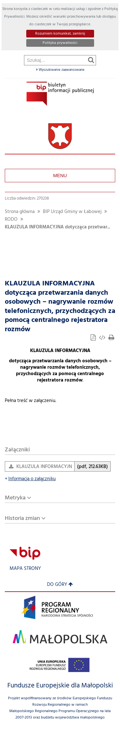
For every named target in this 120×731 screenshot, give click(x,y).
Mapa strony (25, 568)
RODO (11, 219)
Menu (60, 175)
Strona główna (20, 212)
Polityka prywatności (60, 43)
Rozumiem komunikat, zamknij (60, 33)
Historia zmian (22, 518)
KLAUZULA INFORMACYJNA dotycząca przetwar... (57, 227)
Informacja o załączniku (30, 479)
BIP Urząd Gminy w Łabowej (72, 212)
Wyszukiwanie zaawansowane (60, 70)
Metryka (15, 498)
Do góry (60, 584)
